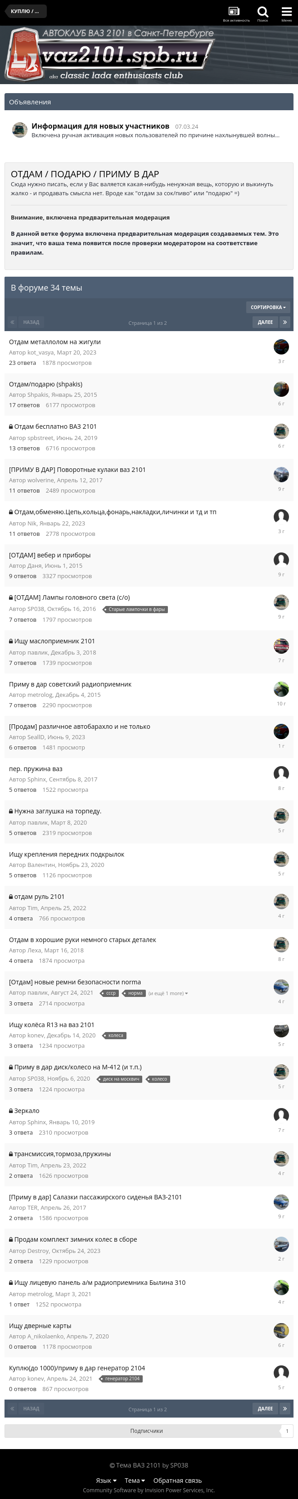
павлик (37, 652)
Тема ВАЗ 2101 (138, 1465)
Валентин (41, 865)
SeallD (36, 737)
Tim (32, 908)
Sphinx (36, 779)
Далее (265, 322)
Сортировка (268, 307)
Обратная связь (178, 1480)
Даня (34, 565)
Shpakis (38, 394)
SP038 (35, 609)
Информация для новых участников (101, 126)
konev (35, 1035)
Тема (135, 1480)
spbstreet (40, 438)
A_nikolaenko (45, 1336)
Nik (31, 523)
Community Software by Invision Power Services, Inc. (149, 1490)
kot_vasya (40, 352)
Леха (34, 950)
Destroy (38, 1251)
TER (32, 1207)
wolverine (40, 480)
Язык (106, 1480)
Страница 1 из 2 (148, 322)
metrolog (39, 695)
